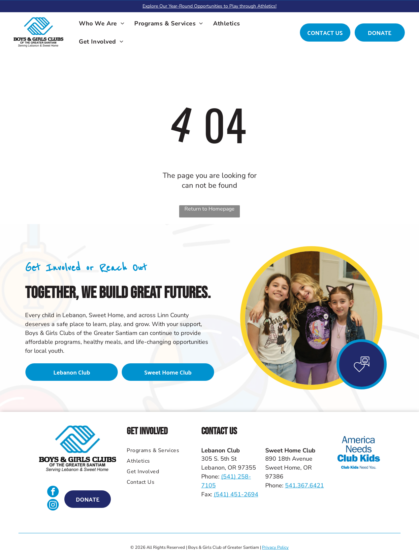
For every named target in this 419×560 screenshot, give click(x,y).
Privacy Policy (275, 547)
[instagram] (53, 505)
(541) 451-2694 (236, 494)
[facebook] (53, 492)
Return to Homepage (209, 209)
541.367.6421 (304, 485)
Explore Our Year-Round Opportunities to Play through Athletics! (209, 6)
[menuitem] (101, 23)
